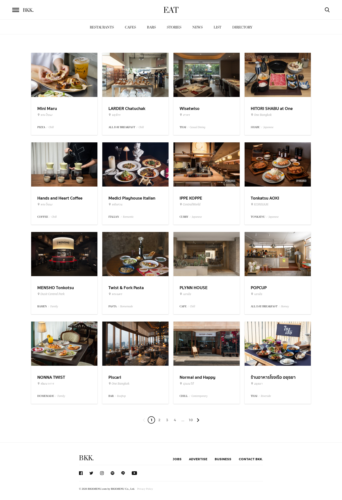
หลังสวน (115, 204)
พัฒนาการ (45, 383)
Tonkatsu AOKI (265, 198)
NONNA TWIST (51, 377)
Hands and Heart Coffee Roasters (59, 201)
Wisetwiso (189, 108)
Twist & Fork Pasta (126, 287)
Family (54, 306)
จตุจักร (114, 114)
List (217, 27)
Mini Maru (47, 108)
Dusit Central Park (51, 294)
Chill (51, 127)
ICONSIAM (259, 204)
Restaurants (102, 27)
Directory (242, 27)
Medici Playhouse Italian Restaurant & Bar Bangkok (133, 201)
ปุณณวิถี (187, 383)
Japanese (268, 127)
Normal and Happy (197, 377)
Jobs (177, 459)
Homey (285, 306)
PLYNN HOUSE (194, 287)
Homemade (126, 306)
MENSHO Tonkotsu (55, 287)
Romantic (128, 216)
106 (191, 421)
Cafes (130, 27)
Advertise (198, 459)
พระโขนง (44, 114)
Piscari (114, 377)
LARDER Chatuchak (126, 108)
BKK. (86, 458)
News (197, 27)
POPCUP (259, 287)
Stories (174, 27)
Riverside (266, 396)
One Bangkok (261, 114)
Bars (151, 27)
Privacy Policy (145, 488)
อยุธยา (257, 383)
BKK (28, 10)
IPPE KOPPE (191, 198)
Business (223, 459)
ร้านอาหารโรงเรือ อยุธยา (273, 377)
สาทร (185, 114)
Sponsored (230, 181)
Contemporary (199, 396)
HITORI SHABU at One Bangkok (272, 111)
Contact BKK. (251, 459)
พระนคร (115, 294)
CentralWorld (190, 204)
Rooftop (121, 396)
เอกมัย (185, 294)
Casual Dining (197, 127)
